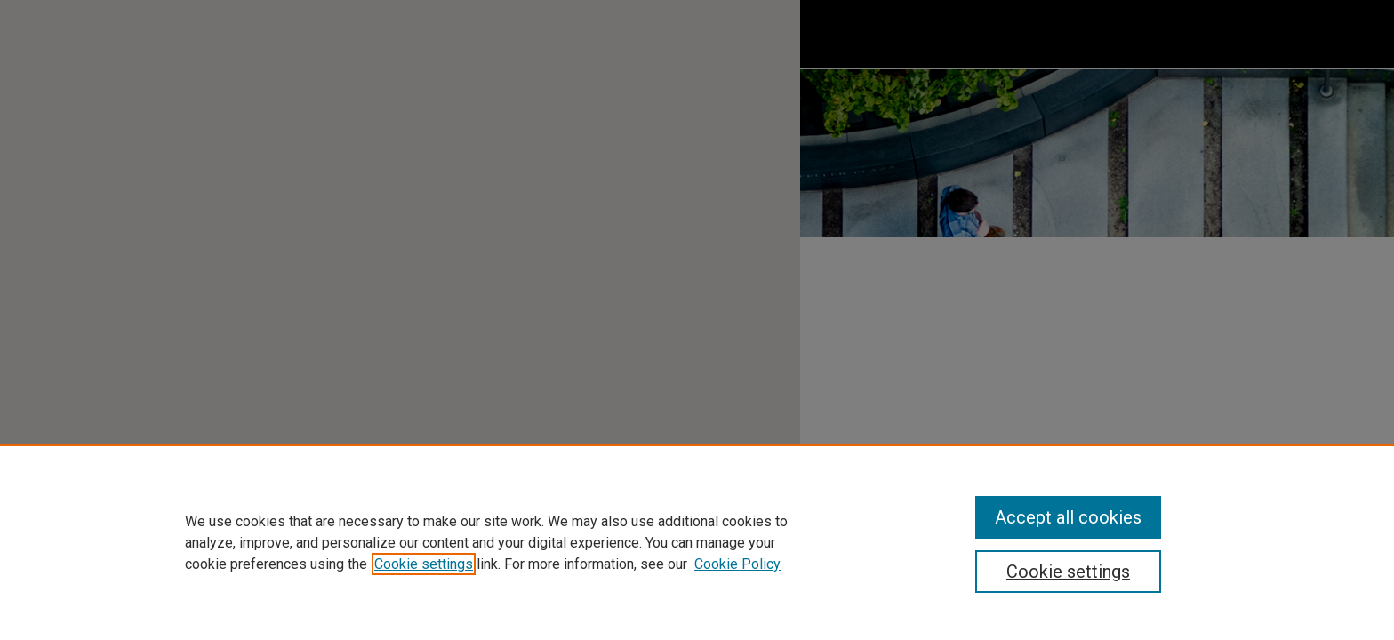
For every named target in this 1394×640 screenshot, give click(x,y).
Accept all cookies (1068, 517)
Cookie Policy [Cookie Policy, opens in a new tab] (737, 564)
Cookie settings (423, 564)
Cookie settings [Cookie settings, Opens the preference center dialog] (1068, 571)
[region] (697, 542)
